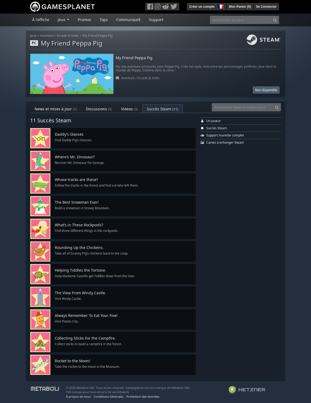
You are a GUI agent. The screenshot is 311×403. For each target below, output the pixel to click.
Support (156, 19)
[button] (220, 6)
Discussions (99, 108)
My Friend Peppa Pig (97, 36)
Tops (103, 19)
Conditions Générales (108, 396)
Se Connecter (266, 7)
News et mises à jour (56, 108)
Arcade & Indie (67, 36)
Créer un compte (201, 7)
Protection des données (142, 396)
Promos (84, 19)
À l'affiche (40, 19)
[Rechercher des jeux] (240, 20)
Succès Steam (162, 108)
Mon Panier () (240, 7)
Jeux (33, 36)
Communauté (128, 19)
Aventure (47, 36)
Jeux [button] (62, 19)
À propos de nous (78, 396)
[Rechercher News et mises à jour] (242, 107)
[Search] (275, 20)
